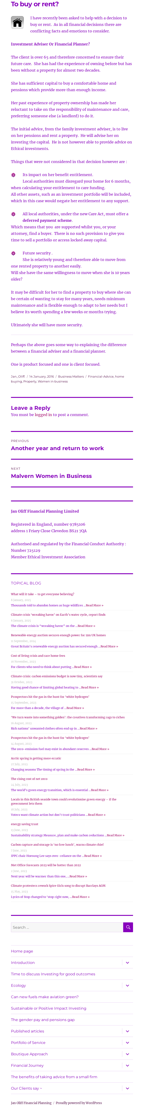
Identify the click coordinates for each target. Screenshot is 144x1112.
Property (29, 381)
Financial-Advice (101, 376)
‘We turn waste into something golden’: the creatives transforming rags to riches (68, 717)
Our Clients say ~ (26, 1088)
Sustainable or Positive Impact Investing (48, 1008)
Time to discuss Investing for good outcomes (53, 974)
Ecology (18, 985)
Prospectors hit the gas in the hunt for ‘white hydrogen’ (50, 696)
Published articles (27, 1031)
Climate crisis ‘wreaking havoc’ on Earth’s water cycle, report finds (58, 614)
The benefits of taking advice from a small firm (54, 1077)
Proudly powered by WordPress (79, 1103)
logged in (43, 414)
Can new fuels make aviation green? (45, 997)
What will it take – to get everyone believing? (42, 594)
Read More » (94, 605)
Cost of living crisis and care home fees (38, 655)
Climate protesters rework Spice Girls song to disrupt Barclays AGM (58, 885)
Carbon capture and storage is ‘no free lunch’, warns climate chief (57, 844)
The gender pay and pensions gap (43, 1020)
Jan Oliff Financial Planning (31, 1103)
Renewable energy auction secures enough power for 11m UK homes (58, 635)
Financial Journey (27, 1065)
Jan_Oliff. (18, 376)
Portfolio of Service (28, 1042)
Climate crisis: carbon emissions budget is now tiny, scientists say (56, 676)
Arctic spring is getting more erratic (36, 758)
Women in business (53, 381)
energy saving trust (24, 824)
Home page (22, 951)
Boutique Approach (29, 1054)
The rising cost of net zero (29, 779)
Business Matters (71, 376)
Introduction (23, 962)
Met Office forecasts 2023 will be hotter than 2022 (46, 865)
